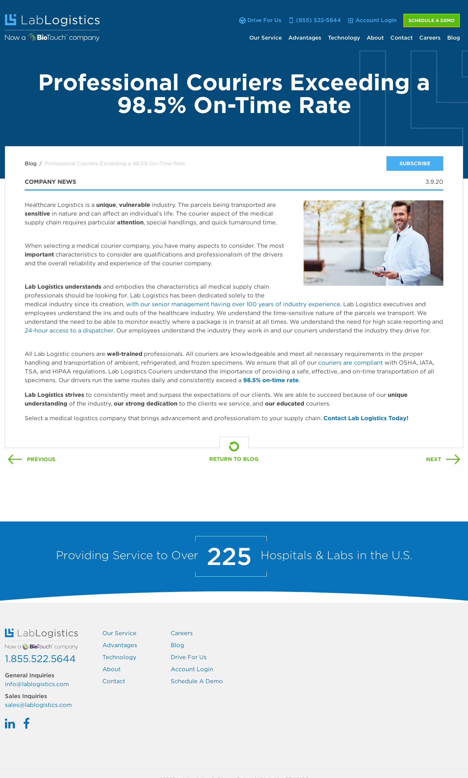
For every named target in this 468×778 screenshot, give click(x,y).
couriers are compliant (351, 362)
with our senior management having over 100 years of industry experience (233, 304)
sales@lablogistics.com (38, 704)
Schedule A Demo (432, 20)
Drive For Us (189, 657)
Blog (453, 37)
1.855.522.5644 (40, 658)
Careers (430, 37)
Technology (344, 37)
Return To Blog (234, 459)
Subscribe (415, 163)
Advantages (304, 37)
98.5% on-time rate (271, 380)
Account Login (192, 669)
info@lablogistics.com (37, 684)
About (375, 37)
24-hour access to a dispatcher (69, 330)
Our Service (265, 37)
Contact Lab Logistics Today (365, 418)
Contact (401, 37)
